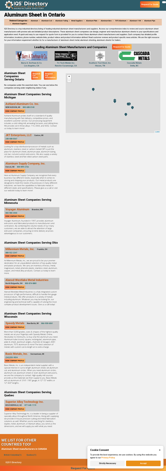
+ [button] (69, 77)
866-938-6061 (47, 323)
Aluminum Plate (91, 21)
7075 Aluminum (120, 21)
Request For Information (50, 76)
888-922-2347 (11, 253)
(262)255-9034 (11, 357)
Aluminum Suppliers (19, 24)
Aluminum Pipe (149, 21)
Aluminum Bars (106, 21)
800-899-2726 (23, 167)
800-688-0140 (28, 107)
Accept (143, 463)
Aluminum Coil (46, 21)
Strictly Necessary (107, 463)
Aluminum (34, 21)
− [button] (69, 80)
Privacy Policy (108, 457)
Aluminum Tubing (61, 21)
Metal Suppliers (77, 21)
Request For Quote (121, 47)
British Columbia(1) (12, 455)
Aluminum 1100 (135, 21)
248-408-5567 (11, 139)
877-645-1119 (30, 405)
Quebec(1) (31, 455)
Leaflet (157, 132)
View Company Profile (14, 111)
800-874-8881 (31, 283)
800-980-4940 (11, 213)
